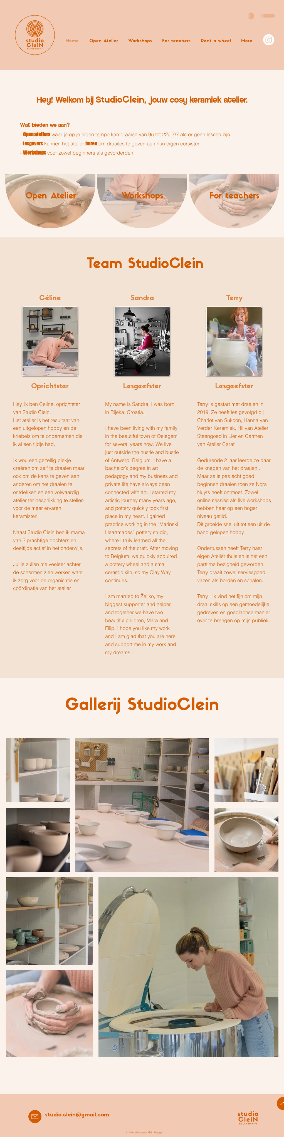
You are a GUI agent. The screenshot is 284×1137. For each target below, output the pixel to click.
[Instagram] (268, 39)
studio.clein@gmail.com (77, 1115)
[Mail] (34, 1116)
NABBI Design (153, 1132)
